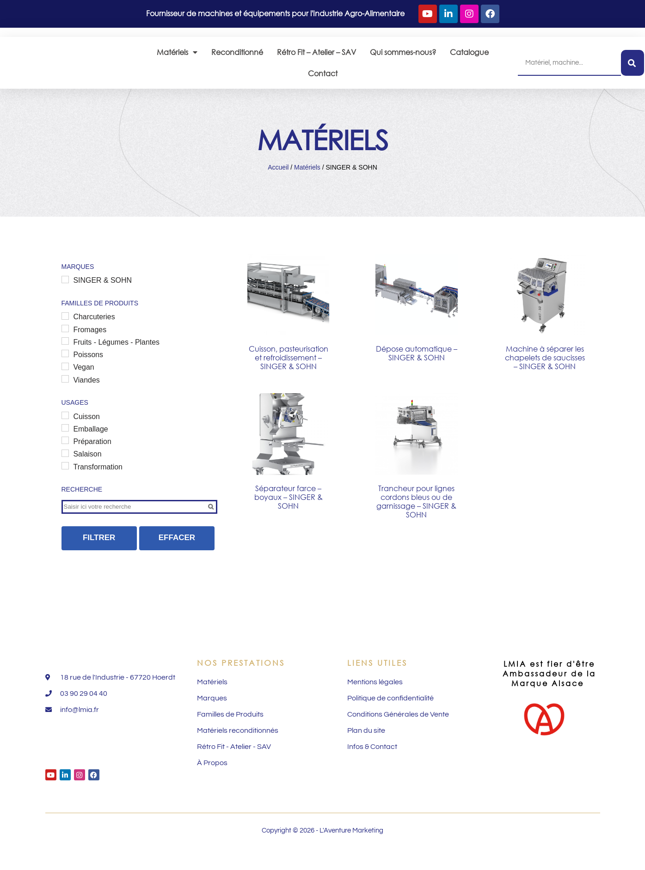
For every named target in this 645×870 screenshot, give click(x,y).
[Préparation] (65, 454)
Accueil (278, 175)
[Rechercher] (632, 67)
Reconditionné (237, 56)
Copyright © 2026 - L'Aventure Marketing (322, 852)
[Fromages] (65, 338)
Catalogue (469, 56)
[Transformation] (65, 480)
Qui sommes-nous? (403, 56)
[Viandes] (65, 391)
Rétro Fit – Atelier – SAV (316, 56)
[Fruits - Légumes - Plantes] (65, 352)
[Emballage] (65, 441)
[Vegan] (65, 378)
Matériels (177, 56)
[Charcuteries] (65, 325)
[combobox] (569, 67)
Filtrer (99, 552)
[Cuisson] (65, 428)
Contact (323, 77)
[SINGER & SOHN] (65, 288)
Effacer (177, 552)
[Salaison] (65, 467)
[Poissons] (65, 365)
